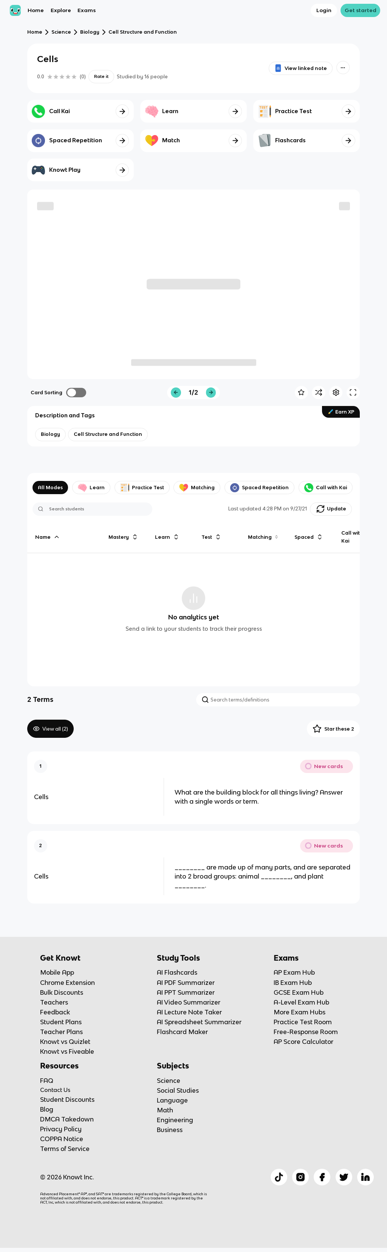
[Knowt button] (343, 67)
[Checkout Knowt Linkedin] (365, 1177)
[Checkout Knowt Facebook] (322, 1177)
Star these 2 (333, 728)
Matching (197, 487)
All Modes (50, 487)
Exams (86, 10)
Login (323, 10)
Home (36, 10)
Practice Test (142, 487)
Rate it (101, 76)
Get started (360, 10)
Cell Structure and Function (142, 32)
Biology (89, 32)
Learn (91, 487)
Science (61, 32)
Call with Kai (325, 487)
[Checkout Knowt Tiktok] (279, 1177)
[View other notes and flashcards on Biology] (50, 434)
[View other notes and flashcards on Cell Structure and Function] (108, 434)
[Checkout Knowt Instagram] (300, 1177)
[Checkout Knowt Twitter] (344, 1177)
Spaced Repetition (259, 487)
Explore (61, 10)
